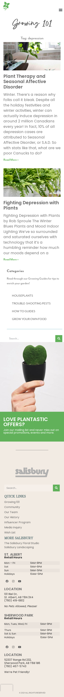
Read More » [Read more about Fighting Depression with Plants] (11, 259)
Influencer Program (17, 522)
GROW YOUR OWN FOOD (29, 319)
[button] (60, 10)
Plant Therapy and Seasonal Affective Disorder (24, 81)
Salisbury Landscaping (19, 547)
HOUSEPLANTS (22, 295)
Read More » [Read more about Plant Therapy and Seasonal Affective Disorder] (11, 160)
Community (12, 507)
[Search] (58, 338)
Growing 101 (12, 502)
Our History (11, 517)
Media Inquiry (13, 527)
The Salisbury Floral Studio (21, 543)
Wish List (10, 532)
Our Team (11, 512)
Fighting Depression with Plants (31, 205)
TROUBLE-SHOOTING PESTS (31, 303)
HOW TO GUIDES (23, 311)
